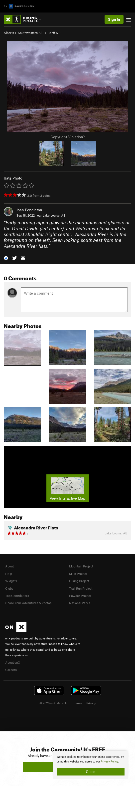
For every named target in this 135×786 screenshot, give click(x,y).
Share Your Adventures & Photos (28, 603)
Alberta (9, 33)
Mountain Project (81, 566)
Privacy (91, 703)
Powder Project (80, 596)
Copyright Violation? (67, 137)
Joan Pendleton (29, 210)
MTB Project (78, 574)
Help (8, 574)
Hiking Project (79, 581)
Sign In (114, 19)
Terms (78, 703)
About (9, 566)
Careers (11, 670)
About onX (12, 662)
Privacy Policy (109, 761)
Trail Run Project (80, 588)
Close (90, 771)
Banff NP (53, 33)
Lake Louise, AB (54, 215)
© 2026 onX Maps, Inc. (54, 703)
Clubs (9, 588)
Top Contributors (17, 596)
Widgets (11, 581)
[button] (6, 258)
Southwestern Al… (31, 33)
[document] (91, 764)
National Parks (79, 603)
